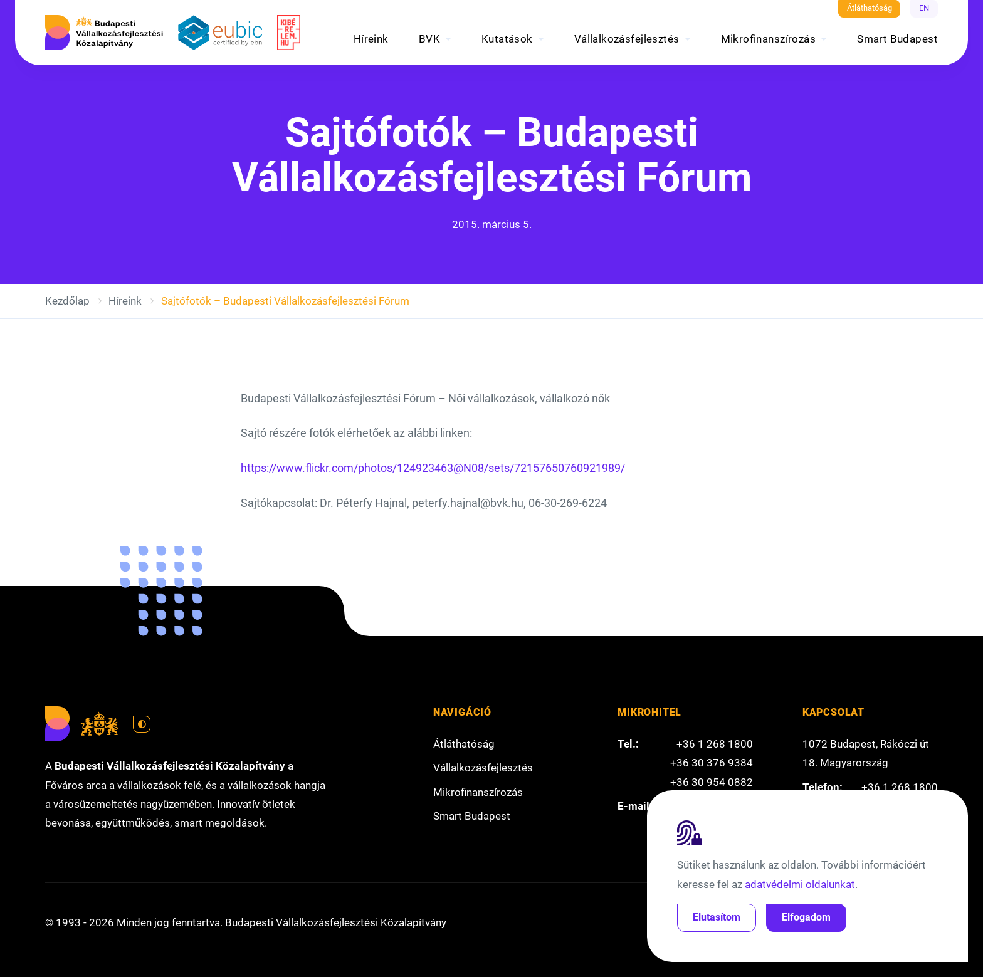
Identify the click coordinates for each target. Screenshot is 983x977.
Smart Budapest (897, 39)
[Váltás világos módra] (141, 724)
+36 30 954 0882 (711, 782)
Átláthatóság (869, 8)
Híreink (371, 39)
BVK (429, 39)
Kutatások (507, 39)
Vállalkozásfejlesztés (627, 39)
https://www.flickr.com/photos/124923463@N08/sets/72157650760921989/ (433, 468)
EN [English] (924, 8)
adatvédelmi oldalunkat (800, 884)
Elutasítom (716, 917)
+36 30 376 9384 (711, 762)
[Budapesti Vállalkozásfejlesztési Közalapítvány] (104, 32)
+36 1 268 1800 (714, 744)
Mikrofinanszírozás (768, 39)
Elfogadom (806, 917)
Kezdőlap (67, 301)
